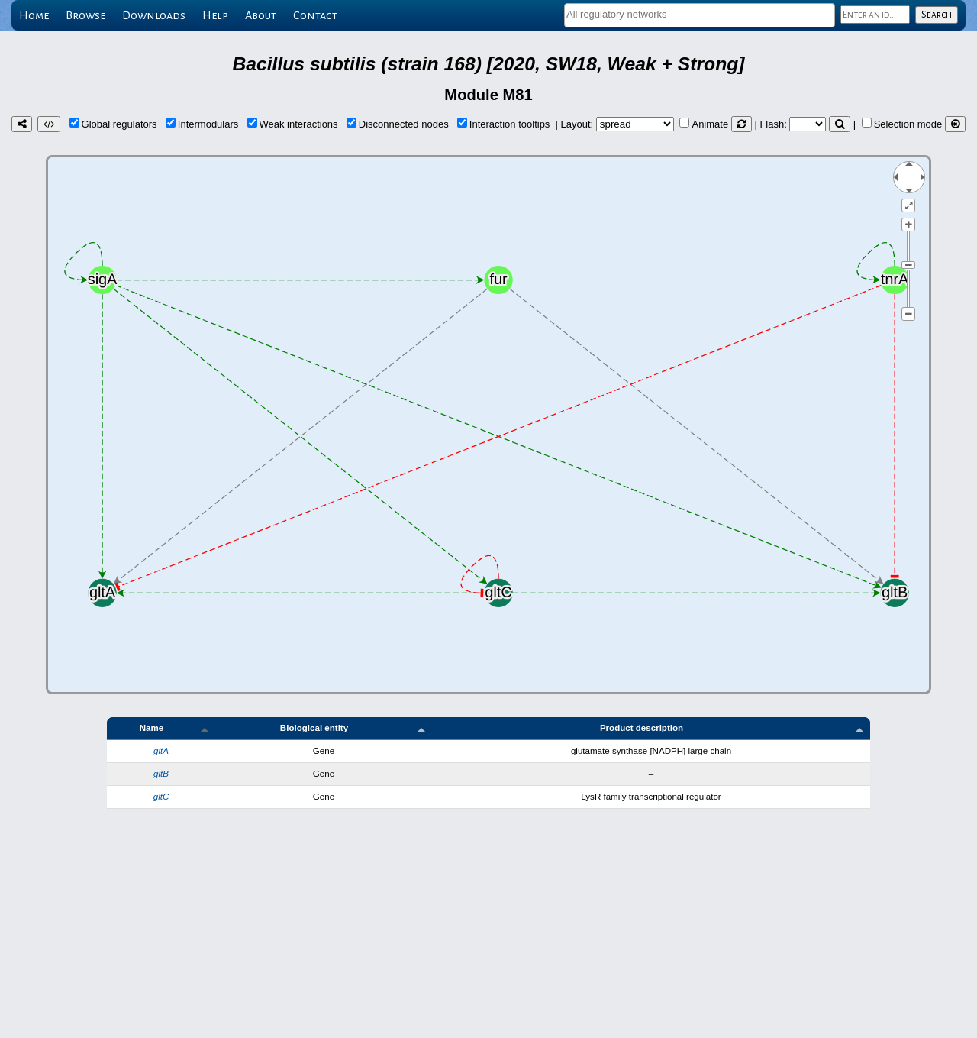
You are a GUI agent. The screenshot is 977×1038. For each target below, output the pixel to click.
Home (34, 15)
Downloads (153, 15)
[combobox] (699, 15)
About (260, 15)
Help (215, 15)
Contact (315, 15)
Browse (85, 15)
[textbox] (699, 14)
